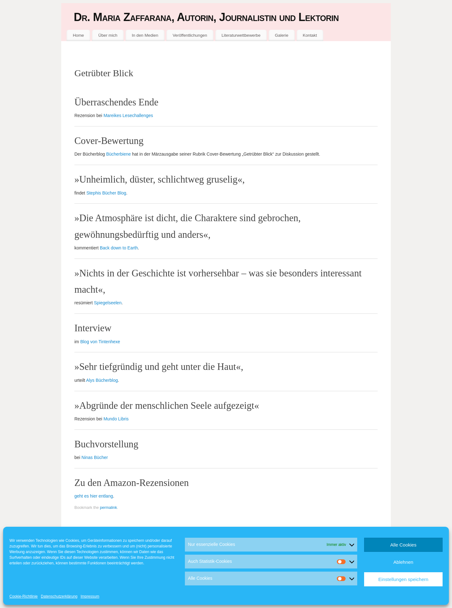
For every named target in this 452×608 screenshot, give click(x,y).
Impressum (90, 596)
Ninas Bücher (95, 457)
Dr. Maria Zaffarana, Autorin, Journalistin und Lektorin (206, 17)
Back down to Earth (119, 247)
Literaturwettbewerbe (241, 35)
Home (78, 35)
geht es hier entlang (93, 496)
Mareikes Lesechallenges (128, 115)
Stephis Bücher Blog (106, 192)
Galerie (281, 35)
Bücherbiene (118, 154)
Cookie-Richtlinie (23, 596)
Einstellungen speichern (403, 579)
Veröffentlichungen (190, 35)
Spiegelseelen (107, 302)
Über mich (107, 35)
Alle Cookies (403, 544)
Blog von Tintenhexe (100, 341)
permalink (108, 507)
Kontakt (310, 35)
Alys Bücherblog (102, 380)
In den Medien (145, 35)
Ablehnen (403, 562)
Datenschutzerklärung (59, 596)
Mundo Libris (116, 418)
